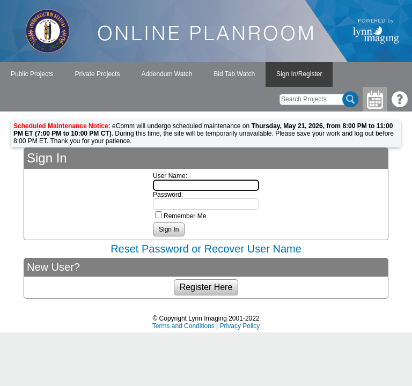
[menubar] (166, 74)
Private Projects (97, 74)
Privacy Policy (240, 326)
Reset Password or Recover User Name (206, 249)
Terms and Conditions (183, 326)
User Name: (170, 176)
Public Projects (32, 74)
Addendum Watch (166, 74)
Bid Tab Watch (234, 74)
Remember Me (185, 216)
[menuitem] (32, 74)
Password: (168, 194)
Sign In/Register (299, 74)
